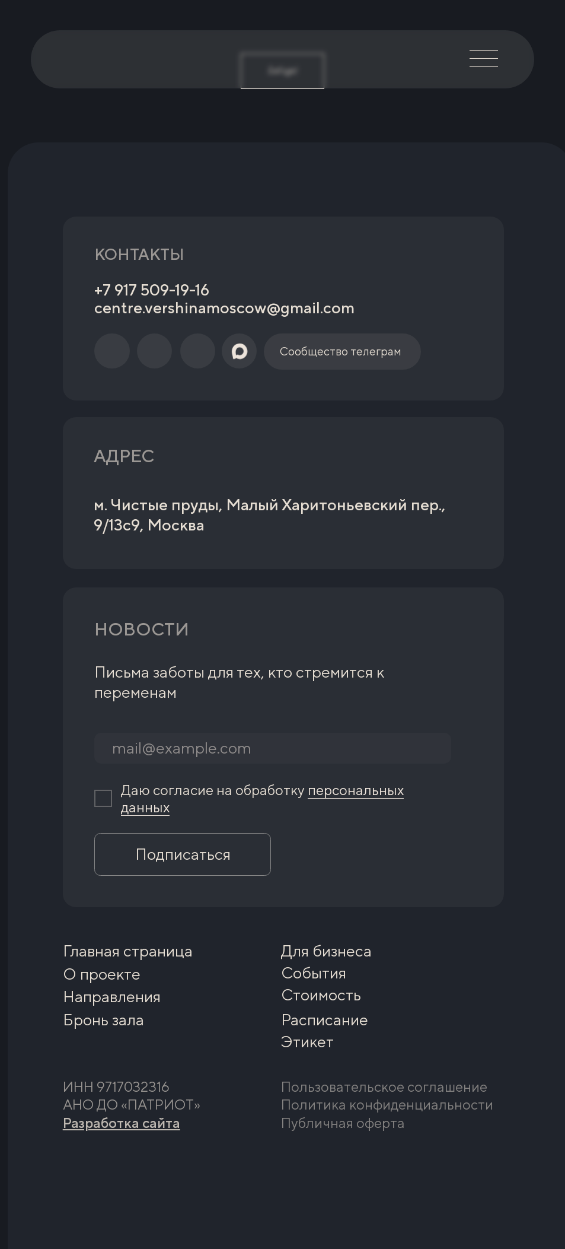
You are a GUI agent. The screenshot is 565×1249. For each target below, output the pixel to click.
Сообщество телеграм (340, 351)
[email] (272, 748)
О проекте (102, 974)
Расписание (324, 1019)
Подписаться (183, 854)
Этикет (307, 1041)
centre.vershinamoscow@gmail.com (224, 307)
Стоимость (321, 995)
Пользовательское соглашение (384, 1086)
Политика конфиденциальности (387, 1104)
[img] (84, 59)
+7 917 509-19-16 (151, 290)
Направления (112, 996)
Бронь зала (103, 1019)
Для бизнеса (326, 951)
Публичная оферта (343, 1122)
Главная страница (128, 951)
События (313, 973)
